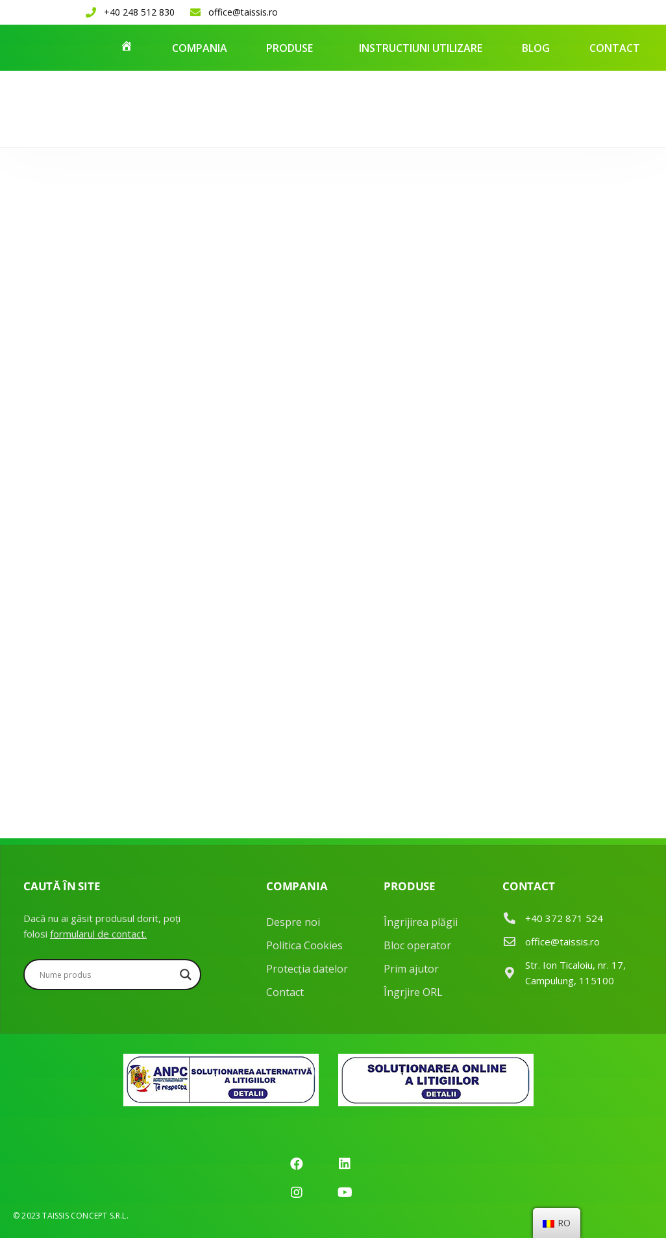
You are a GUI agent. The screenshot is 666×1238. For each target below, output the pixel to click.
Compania (199, 48)
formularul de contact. (98, 933)
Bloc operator (417, 945)
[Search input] (106, 974)
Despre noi (293, 922)
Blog (536, 48)
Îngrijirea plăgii (421, 922)
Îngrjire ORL (413, 992)
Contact (614, 48)
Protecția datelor (307, 969)
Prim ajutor (411, 969)
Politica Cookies (304, 945)
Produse (289, 48)
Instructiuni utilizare (420, 48)
